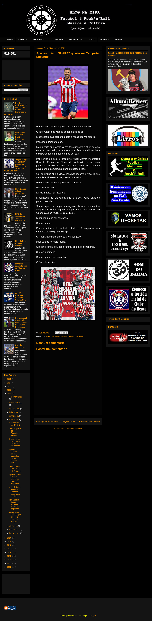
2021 (9, 394)
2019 (9, 541)
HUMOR (118, 40)
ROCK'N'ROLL (39, 40)
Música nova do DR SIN (14, 424)
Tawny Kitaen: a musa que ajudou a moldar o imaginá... (15, 516)
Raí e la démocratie (20, 346)
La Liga (71, 336)
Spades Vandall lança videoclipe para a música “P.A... (14, 456)
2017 (9, 549)
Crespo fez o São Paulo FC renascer (15, 468)
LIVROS (91, 40)
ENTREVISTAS (75, 40)
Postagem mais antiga (89, 421)
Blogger (93, 616)
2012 (9, 567)
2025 (9, 379)
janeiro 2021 (14, 533)
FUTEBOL (22, 40)
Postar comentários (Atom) (71, 428)
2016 (9, 552)
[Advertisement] (16, 69)
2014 (9, 560)
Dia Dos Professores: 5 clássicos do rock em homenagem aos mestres (15, 108)
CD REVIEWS (57, 40)
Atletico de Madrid (53, 336)
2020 (9, 538)
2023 (9, 386)
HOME (10, 40)
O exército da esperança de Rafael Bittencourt (14, 442)
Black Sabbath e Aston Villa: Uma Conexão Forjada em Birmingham (21, 322)
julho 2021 (14, 412)
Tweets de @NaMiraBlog (118, 319)
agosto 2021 (14, 409)
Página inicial (69, 421)
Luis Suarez (79, 336)
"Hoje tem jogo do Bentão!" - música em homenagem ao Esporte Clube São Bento (15, 165)
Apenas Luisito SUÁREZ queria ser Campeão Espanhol (15, 479)
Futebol (64, 336)
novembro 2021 (15, 403)
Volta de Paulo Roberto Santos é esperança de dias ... (15, 491)
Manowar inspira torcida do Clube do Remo (21, 267)
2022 (9, 390)
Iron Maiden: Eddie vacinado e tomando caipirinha (14, 504)
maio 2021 (14, 419)
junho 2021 (14, 416)
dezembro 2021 (15, 397)
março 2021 (14, 530)
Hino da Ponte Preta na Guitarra (21, 243)
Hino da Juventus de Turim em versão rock (20, 217)
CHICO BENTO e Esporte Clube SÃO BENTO (21, 296)
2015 (9, 556)
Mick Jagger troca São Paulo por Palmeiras (20, 135)
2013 (9, 563)
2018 (9, 545)
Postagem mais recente (47, 421)
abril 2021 (13, 526)
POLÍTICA (104, 40)
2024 (9, 383)
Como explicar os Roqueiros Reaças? (15, 432)
